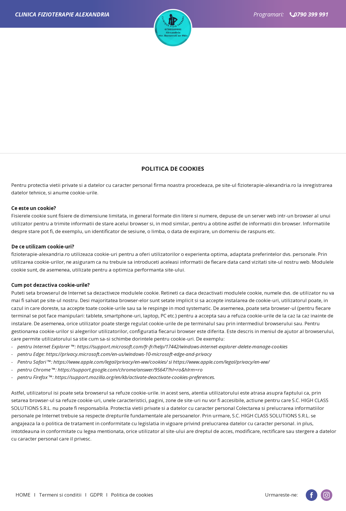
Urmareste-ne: (281, 494)
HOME (23, 494)
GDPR (96, 494)
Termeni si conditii (60, 494)
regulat (139, 323)
